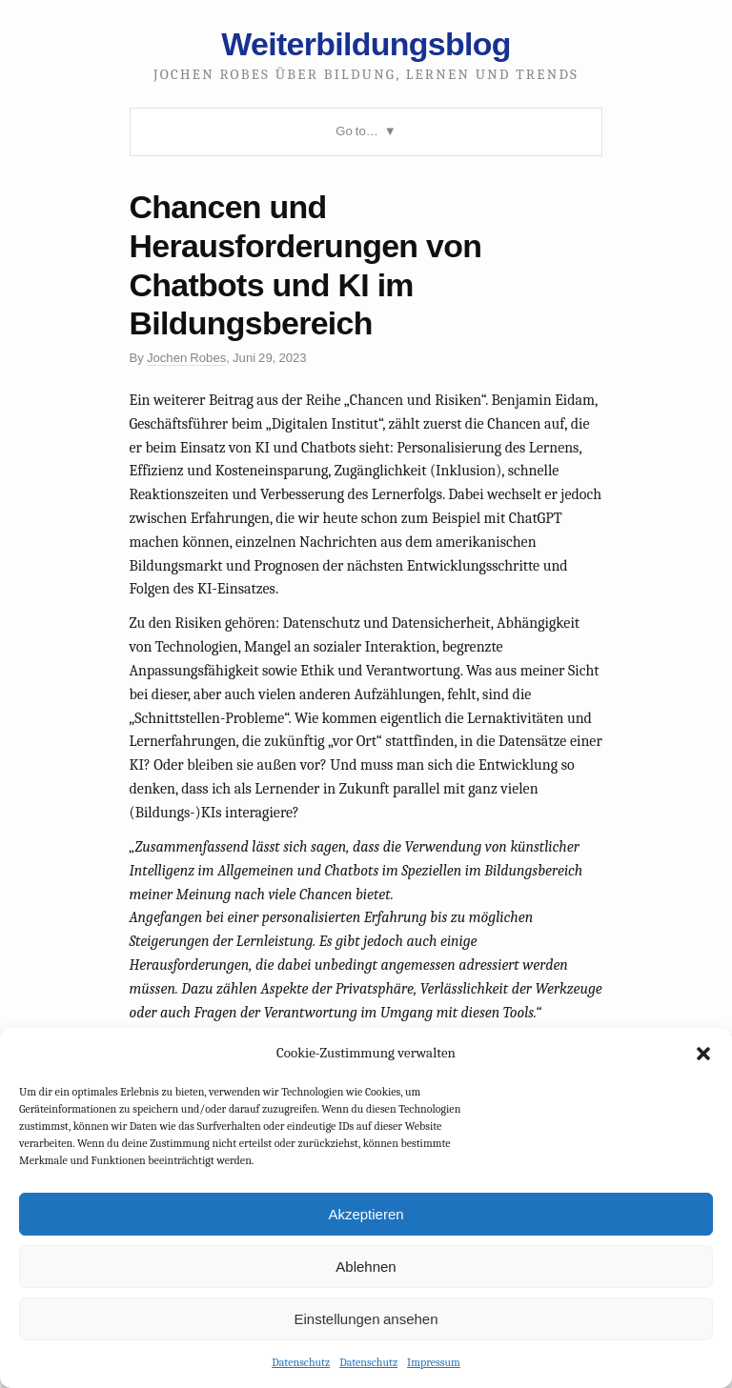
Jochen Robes (186, 358)
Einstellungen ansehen (365, 1319)
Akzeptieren (365, 1214)
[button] (703, 1053)
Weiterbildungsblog (365, 44)
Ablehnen (366, 1266)
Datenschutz (301, 1362)
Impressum (433, 1362)
